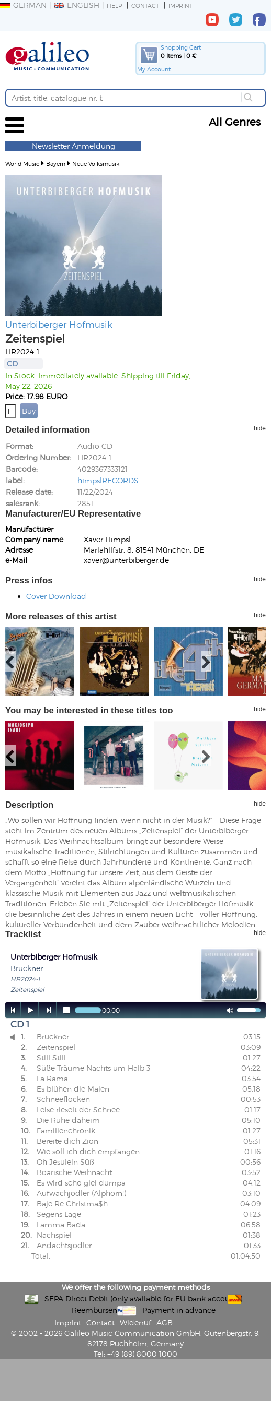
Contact (145, 5)
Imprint (180, 5)
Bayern (55, 163)
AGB (164, 1322)
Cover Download (56, 596)
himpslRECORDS (108, 480)
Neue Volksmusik (95, 163)
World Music (22, 163)
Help (114, 5)
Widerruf (135, 1322)
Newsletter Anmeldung (73, 145)
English (76, 5)
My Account (154, 69)
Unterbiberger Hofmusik (58, 324)
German (23, 5)
